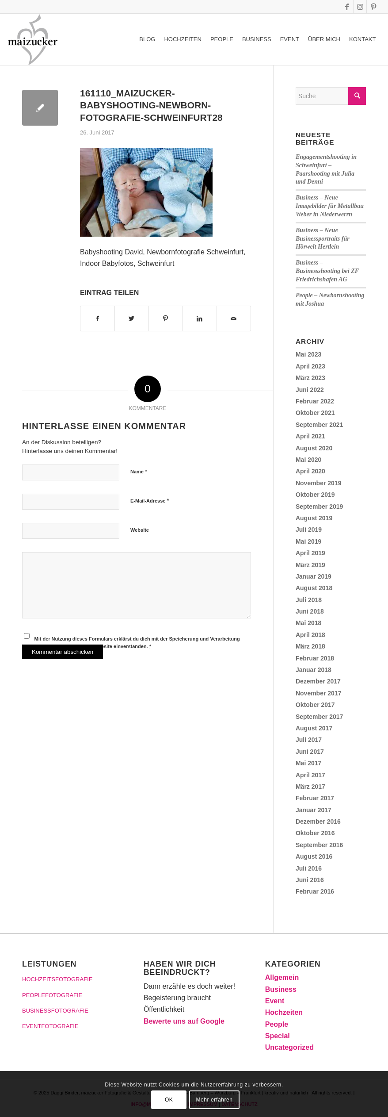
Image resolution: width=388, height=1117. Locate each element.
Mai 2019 (308, 541)
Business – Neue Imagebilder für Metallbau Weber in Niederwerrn (330, 206)
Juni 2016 (310, 879)
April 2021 (310, 436)
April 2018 (310, 634)
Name (138, 471)
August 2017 (314, 728)
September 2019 (319, 506)
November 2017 (319, 693)
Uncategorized (289, 1047)
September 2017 (319, 716)
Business (281, 989)
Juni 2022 (310, 389)
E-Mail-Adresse (149, 500)
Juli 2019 (309, 529)
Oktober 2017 (315, 704)
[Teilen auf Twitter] (131, 318)
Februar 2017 (315, 798)
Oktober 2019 (315, 494)
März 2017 (310, 786)
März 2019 (310, 564)
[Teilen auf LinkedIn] (200, 318)
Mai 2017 (308, 763)
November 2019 (319, 483)
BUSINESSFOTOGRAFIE (55, 1010)
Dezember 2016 (318, 821)
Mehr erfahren (214, 1100)
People (276, 1024)
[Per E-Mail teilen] (234, 318)
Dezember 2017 (318, 681)
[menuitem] (147, 39)
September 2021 (319, 424)
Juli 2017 (309, 739)
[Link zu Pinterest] (373, 6)
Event (275, 1001)
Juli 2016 (309, 868)
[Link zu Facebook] (346, 6)
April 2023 (310, 366)
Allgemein (282, 977)
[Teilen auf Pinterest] (166, 318)
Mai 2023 (308, 354)
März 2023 (310, 377)
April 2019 (310, 553)
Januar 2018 (313, 669)
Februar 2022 (315, 401)
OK (169, 1100)
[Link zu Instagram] (360, 6)
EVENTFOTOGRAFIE (50, 1026)
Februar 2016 (315, 891)
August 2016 (314, 856)
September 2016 (319, 844)
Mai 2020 (308, 459)
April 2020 (310, 471)
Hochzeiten (284, 1012)
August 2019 (314, 518)
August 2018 (314, 587)
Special (277, 1036)
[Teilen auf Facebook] (97, 318)
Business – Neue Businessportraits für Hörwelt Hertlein (323, 238)
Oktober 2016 (315, 833)
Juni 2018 (310, 611)
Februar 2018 (315, 658)
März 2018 (310, 646)
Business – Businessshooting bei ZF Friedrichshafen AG (327, 271)
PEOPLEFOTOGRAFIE (52, 995)
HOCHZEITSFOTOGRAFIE (57, 979)
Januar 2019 (313, 576)
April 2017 (310, 775)
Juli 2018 (309, 599)
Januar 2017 (313, 810)
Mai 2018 (308, 622)
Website (139, 530)
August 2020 (314, 448)
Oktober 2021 (315, 412)
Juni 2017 (310, 751)
